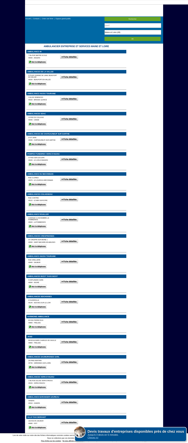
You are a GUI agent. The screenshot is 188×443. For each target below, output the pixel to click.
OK (132, 39)
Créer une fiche (47, 19)
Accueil (28, 19)
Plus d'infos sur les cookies (51, 441)
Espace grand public (63, 19)
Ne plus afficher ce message (73, 441)
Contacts (36, 19)
